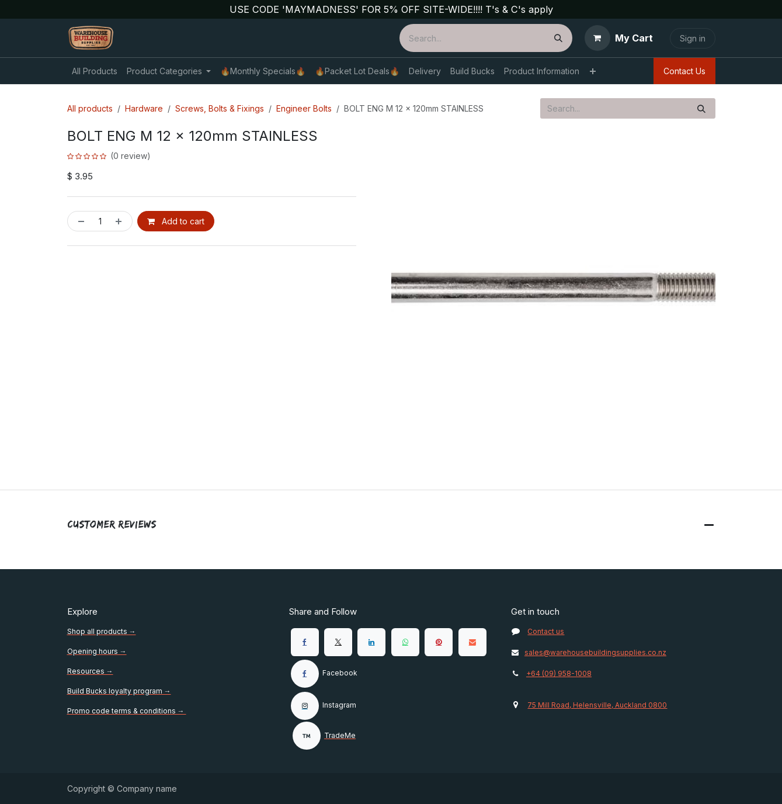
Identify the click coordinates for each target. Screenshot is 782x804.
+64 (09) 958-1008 (559, 673)
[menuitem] (94, 71)
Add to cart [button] (175, 221)
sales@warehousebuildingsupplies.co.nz (588, 652)
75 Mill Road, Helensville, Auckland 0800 (597, 705)
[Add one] (121, 221)
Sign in (692, 38)
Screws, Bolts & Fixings (219, 108)
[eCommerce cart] (619, 38)
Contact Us (684, 71)
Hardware (144, 108)
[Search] (558, 38)
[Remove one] (79, 221)
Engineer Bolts (304, 108)
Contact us (545, 631)
